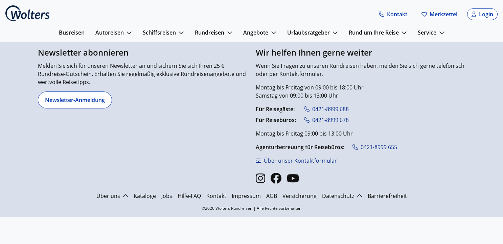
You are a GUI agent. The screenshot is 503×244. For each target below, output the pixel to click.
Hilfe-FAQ (189, 196)
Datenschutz (342, 196)
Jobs (166, 196)
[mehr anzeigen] (129, 32)
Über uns (112, 196)
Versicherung (299, 196)
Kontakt (216, 196)
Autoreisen (109, 32)
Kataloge (145, 196)
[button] (393, 14)
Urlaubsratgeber (308, 32)
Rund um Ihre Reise (374, 32)
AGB (271, 196)
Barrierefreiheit (387, 196)
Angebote (255, 32)
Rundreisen (209, 32)
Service (427, 32)
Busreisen (72, 32)
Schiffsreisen (159, 32)
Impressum (246, 196)
